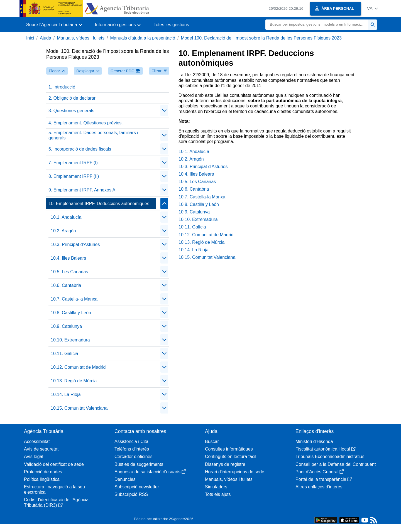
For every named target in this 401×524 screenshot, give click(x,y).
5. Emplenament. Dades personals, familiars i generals (93, 135)
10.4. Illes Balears (68, 258)
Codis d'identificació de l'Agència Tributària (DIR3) (56, 502)
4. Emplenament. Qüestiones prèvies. (85, 122)
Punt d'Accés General (319, 471)
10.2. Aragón (63, 230)
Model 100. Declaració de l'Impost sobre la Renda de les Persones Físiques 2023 (261, 38)
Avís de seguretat (41, 449)
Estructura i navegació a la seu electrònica (54, 489)
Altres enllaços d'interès (318, 486)
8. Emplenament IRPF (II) (73, 176)
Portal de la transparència (323, 479)
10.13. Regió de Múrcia (74, 380)
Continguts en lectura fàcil (230, 456)
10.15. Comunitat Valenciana (79, 408)
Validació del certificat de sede (54, 464)
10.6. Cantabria (66, 285)
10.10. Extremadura (70, 340)
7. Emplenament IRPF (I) (73, 162)
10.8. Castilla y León (71, 312)
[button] (372, 8)
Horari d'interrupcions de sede (234, 471)
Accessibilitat (37, 441)
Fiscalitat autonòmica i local (325, 449)
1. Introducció (61, 87)
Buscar (212, 441)
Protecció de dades (43, 471)
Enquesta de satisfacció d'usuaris (150, 471)
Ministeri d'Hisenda (314, 441)
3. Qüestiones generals (71, 110)
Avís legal (33, 456)
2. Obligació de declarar (72, 98)
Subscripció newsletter (136, 486)
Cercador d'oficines (133, 456)
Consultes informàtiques (229, 449)
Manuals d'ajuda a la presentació (142, 38)
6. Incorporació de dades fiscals (79, 149)
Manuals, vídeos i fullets (80, 38)
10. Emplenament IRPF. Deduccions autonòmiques (98, 203)
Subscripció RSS (131, 494)
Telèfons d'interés (131, 449)
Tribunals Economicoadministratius (330, 456)
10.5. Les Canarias (69, 271)
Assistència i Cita (131, 441)
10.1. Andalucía (66, 217)
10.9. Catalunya (66, 326)
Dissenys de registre (225, 464)
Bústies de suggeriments (138, 464)
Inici (30, 38)
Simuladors (216, 486)
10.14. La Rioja (66, 394)
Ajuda (45, 38)
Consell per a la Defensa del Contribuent (335, 464)
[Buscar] (316, 24)
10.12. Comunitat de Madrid (78, 367)
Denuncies (125, 479)
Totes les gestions (171, 24)
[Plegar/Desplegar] (164, 110)
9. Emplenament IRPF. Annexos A (81, 190)
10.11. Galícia (64, 353)
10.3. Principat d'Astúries (75, 244)
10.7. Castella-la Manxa (74, 299)
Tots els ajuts (218, 494)
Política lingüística (42, 479)
